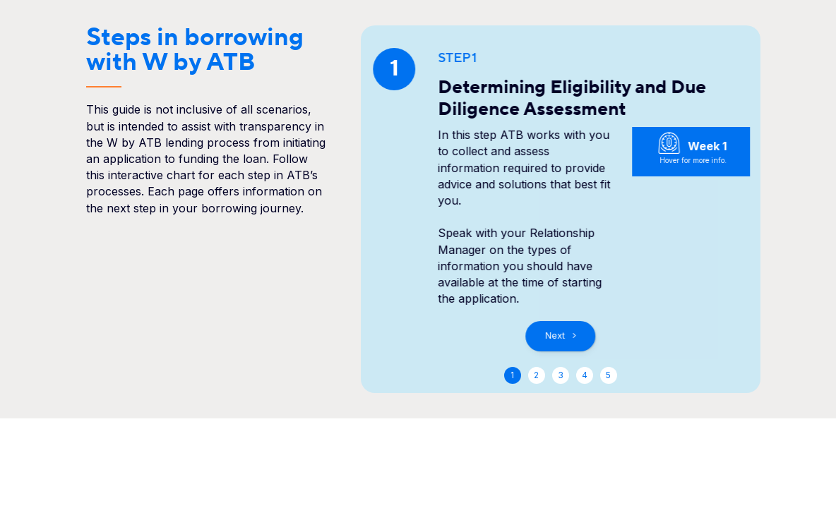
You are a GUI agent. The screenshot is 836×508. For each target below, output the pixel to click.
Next (555, 335)
